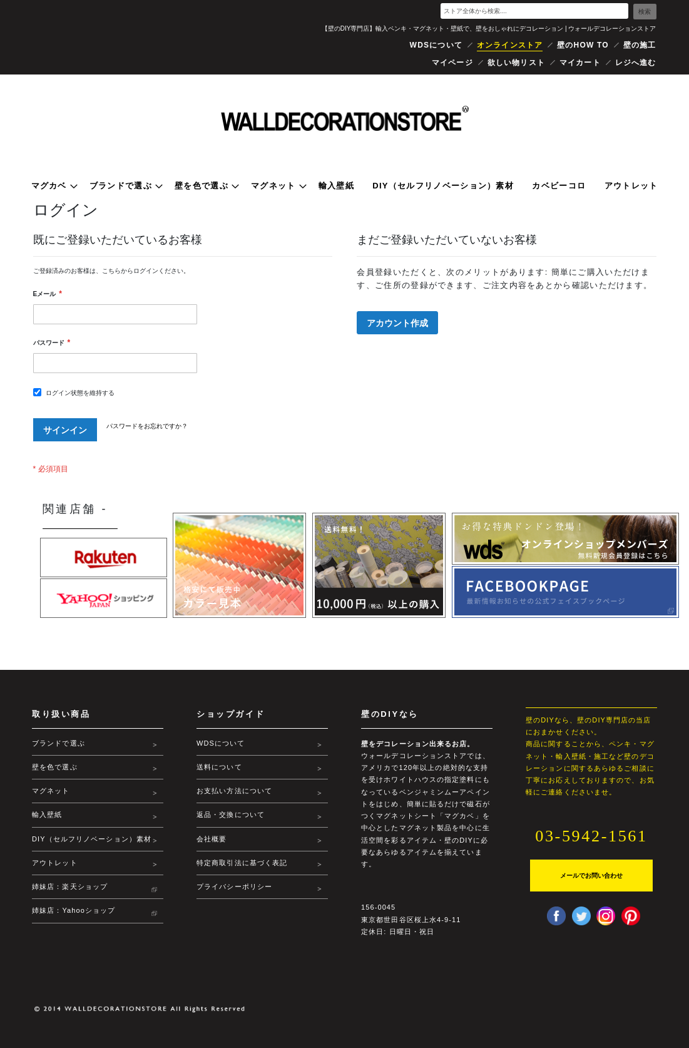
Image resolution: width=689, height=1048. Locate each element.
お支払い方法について (234, 790)
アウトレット (55, 874)
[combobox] (534, 11)
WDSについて (436, 45)
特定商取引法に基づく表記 (241, 862)
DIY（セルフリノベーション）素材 (88, 845)
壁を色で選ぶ (55, 767)
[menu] (345, 185)
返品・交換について (230, 814)
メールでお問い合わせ (591, 875)
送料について (219, 767)
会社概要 (211, 839)
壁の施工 (639, 45)
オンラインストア (510, 45)
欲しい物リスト (516, 62)
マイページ (452, 62)
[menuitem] (51, 185)
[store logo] (345, 118)
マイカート (580, 62)
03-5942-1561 (592, 836)
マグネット (51, 790)
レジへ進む (635, 62)
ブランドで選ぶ (58, 743)
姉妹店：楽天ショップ (70, 898)
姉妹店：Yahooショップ (73, 923)
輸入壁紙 (47, 814)
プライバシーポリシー (234, 886)
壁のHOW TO (583, 45)
